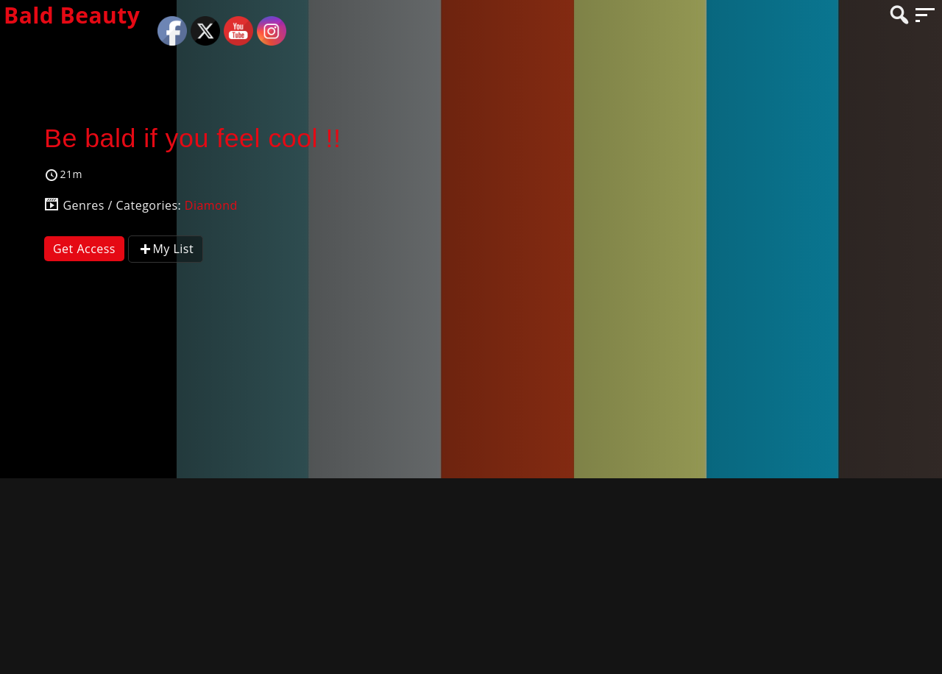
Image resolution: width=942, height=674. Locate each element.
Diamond (211, 205)
